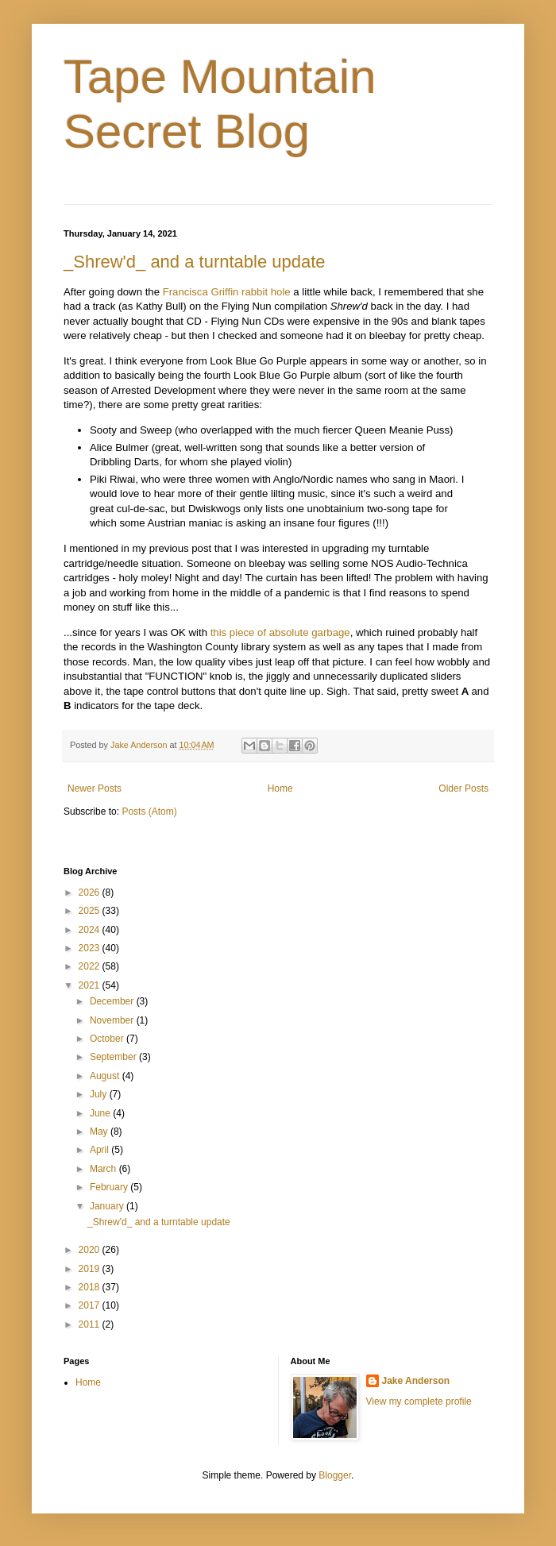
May (100, 1131)
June (101, 1113)
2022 (90, 966)
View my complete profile (419, 1401)
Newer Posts (95, 788)
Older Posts (463, 788)
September (114, 1056)
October (108, 1038)
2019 (90, 1268)
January (108, 1206)
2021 (90, 985)
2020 (90, 1249)
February (110, 1187)
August (106, 1075)
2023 (90, 948)
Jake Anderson (416, 1380)
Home (280, 788)
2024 (90, 929)
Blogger (335, 1475)
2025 (90, 910)
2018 (90, 1287)
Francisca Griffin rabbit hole (227, 292)
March (104, 1168)
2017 (90, 1305)
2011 (90, 1324)
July (100, 1094)
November (113, 1020)
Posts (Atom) (149, 811)
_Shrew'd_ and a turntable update (195, 262)
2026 (90, 892)
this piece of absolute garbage (280, 632)
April (100, 1149)
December (113, 1001)
